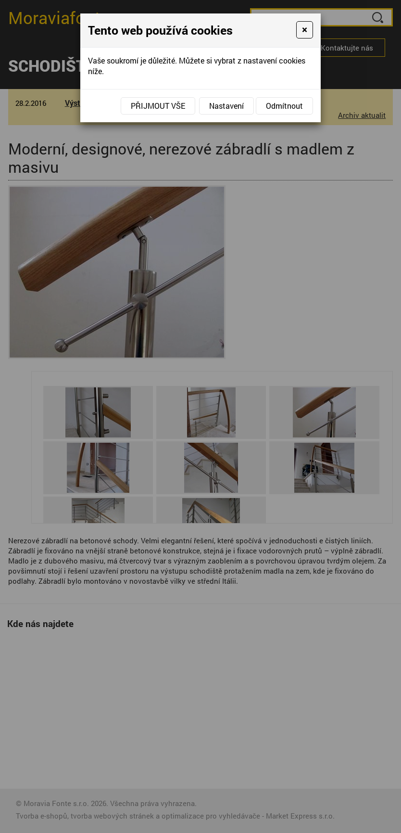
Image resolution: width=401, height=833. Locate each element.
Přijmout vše (158, 106)
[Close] (304, 29)
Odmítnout (284, 106)
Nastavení (226, 106)
